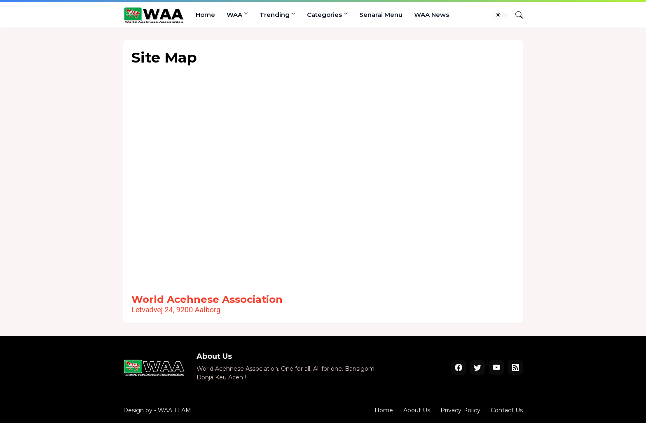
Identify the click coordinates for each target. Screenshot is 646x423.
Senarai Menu (381, 15)
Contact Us (507, 410)
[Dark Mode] (501, 15)
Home (205, 15)
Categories (324, 15)
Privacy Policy (460, 410)
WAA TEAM (174, 410)
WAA (234, 15)
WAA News (431, 15)
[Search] (516, 15)
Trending (275, 15)
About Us (416, 410)
